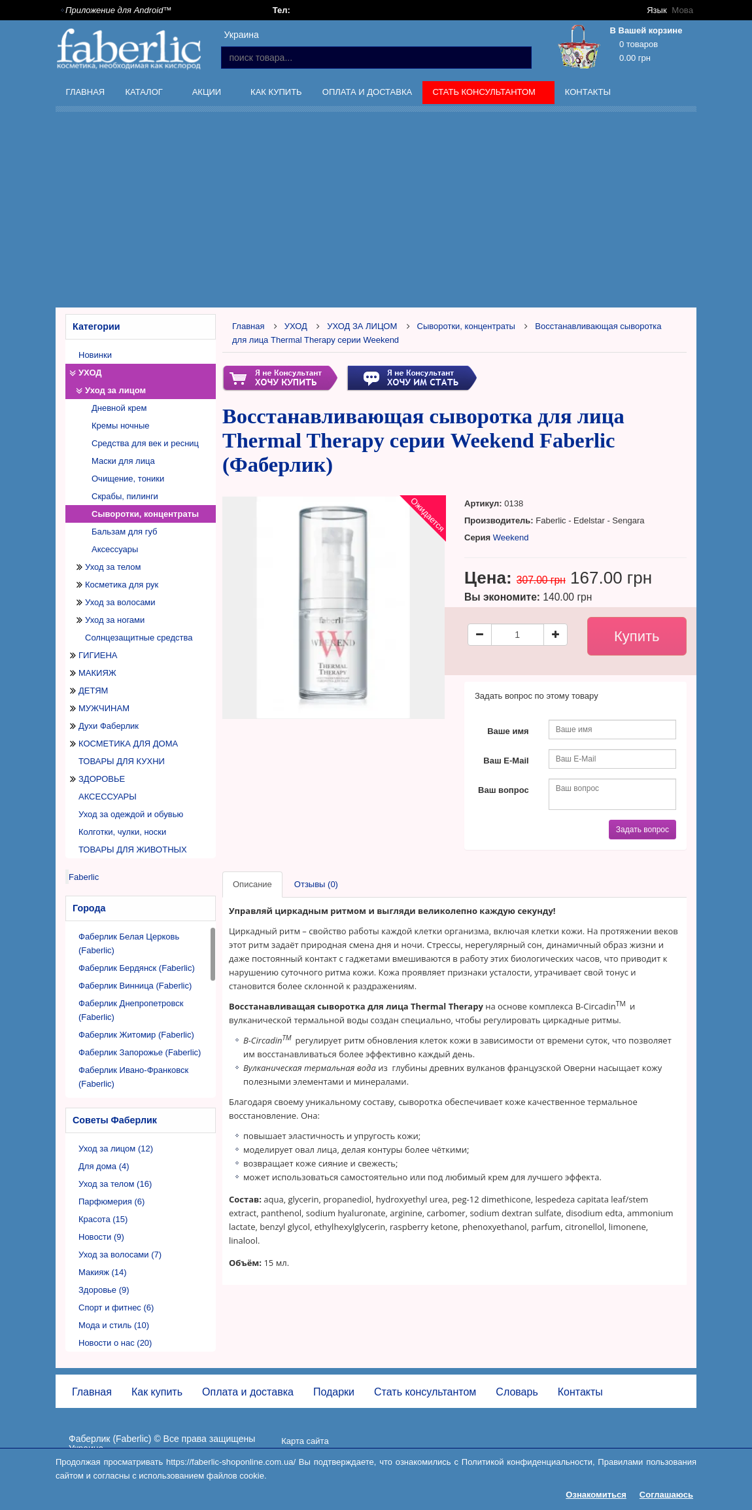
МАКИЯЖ (97, 673)
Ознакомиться (596, 1495)
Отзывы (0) (316, 884)
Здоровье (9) (103, 1290)
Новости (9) (101, 1237)
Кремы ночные (121, 425)
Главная (85, 92)
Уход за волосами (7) (120, 1254)
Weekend (511, 537)
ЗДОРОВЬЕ (101, 779)
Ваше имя (508, 731)
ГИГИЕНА (98, 655)
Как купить (276, 92)
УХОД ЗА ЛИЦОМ (362, 326)
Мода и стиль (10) (113, 1325)
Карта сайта (304, 1441)
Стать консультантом (485, 94)
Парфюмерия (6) (111, 1201)
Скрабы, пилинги (125, 496)
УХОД (90, 373)
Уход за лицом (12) (115, 1148)
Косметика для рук (121, 584)
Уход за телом (113, 567)
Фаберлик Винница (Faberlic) (135, 986)
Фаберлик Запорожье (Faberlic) (139, 1052)
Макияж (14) (102, 1272)
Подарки (333, 1391)
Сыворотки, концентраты (145, 514)
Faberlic (84, 877)
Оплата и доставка (367, 92)
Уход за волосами (120, 602)
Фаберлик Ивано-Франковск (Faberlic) (133, 1077)
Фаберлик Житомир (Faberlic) (136, 1035)
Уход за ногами (115, 620)
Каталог (145, 94)
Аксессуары (115, 549)
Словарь (517, 1391)
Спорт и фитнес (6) (116, 1307)
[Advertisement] (404, 212)
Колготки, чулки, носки (122, 832)
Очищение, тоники (128, 478)
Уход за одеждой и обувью (130, 814)
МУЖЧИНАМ (103, 708)
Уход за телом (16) (115, 1184)
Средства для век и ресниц (145, 443)
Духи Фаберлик (108, 726)
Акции (208, 94)
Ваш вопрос (503, 790)
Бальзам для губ (125, 531)
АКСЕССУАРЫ (107, 796)
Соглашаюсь (666, 1495)
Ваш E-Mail (505, 760)
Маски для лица (123, 461)
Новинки (95, 355)
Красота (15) (103, 1219)
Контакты (588, 92)
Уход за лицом (115, 390)
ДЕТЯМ (93, 690)
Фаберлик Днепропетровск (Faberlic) (131, 1010)
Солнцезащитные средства (139, 637)
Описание (252, 884)
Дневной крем (119, 408)
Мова (682, 10)
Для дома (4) (103, 1166)
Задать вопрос (642, 829)
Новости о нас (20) (115, 1343)
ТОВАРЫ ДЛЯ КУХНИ (121, 761)
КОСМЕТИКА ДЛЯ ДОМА (128, 743)
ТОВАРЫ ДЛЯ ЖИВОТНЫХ (132, 849)
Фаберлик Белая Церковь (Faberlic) (128, 943)
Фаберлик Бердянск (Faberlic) (136, 968)
